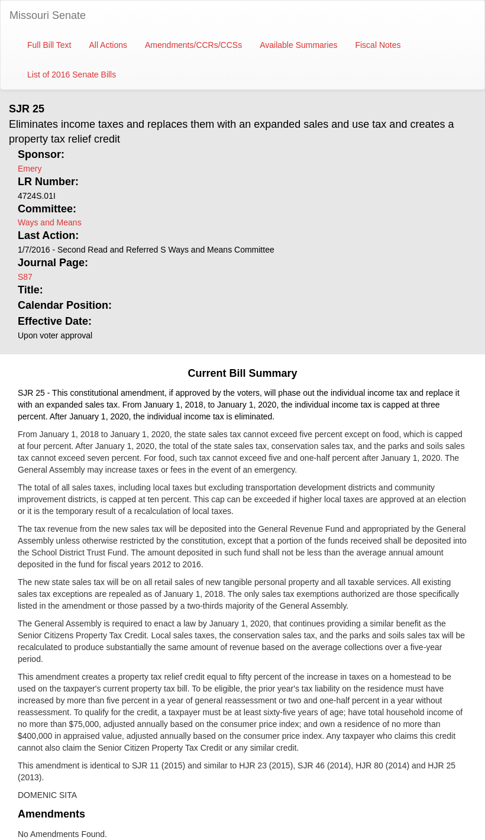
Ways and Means (50, 222)
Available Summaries (298, 45)
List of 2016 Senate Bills (71, 74)
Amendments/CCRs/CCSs (193, 45)
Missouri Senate (47, 15)
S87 (25, 277)
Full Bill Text (49, 45)
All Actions (108, 45)
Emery (29, 168)
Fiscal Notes (377, 45)
